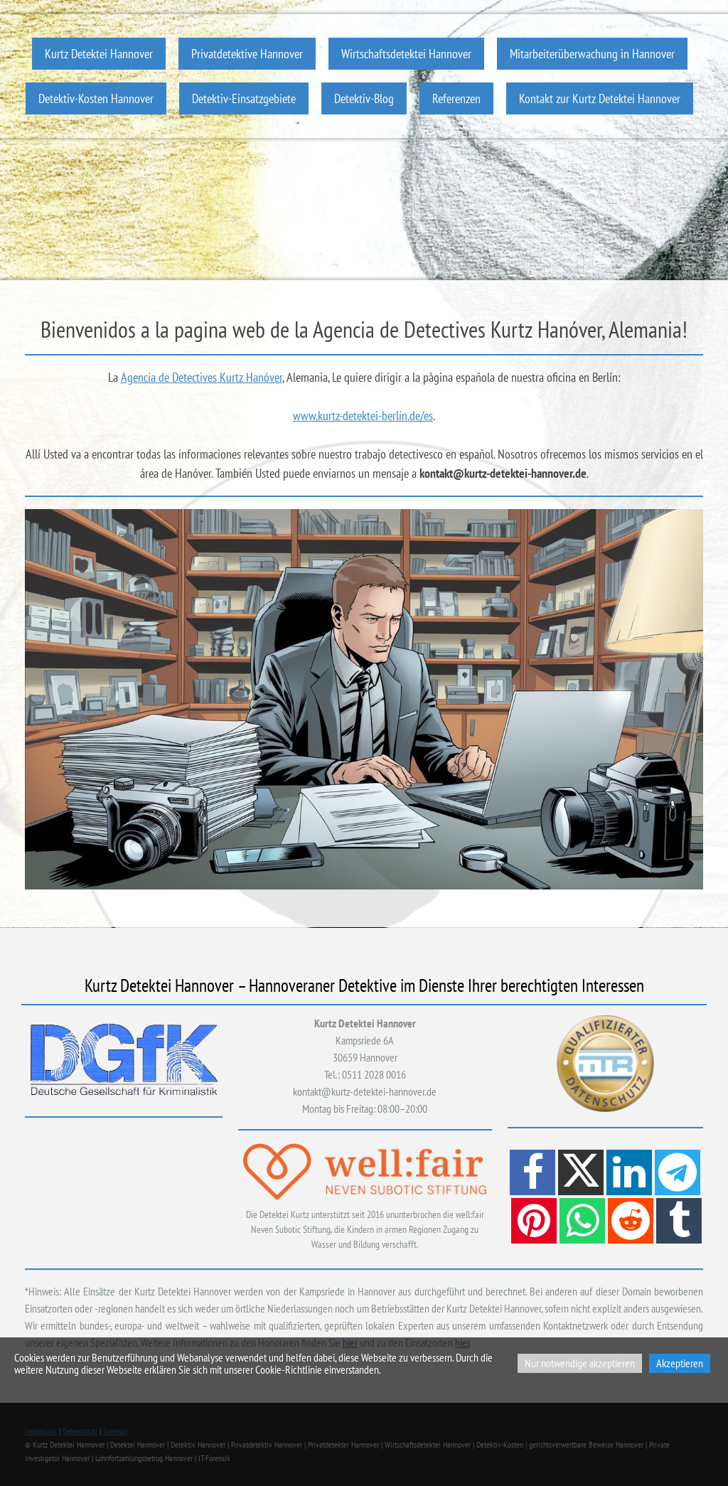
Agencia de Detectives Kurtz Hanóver (201, 377)
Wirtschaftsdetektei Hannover (406, 54)
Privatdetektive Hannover (247, 54)
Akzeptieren (679, 1363)
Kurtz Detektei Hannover (99, 54)
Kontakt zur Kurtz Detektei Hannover (599, 98)
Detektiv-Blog (364, 98)
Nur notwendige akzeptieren (580, 1363)
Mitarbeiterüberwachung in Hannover (592, 54)
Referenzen (456, 98)
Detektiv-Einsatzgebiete (244, 98)
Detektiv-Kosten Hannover (96, 98)
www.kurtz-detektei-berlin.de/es (363, 415)
